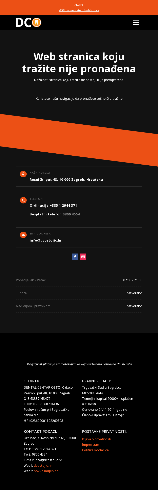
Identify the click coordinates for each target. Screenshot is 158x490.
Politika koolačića (95, 450)
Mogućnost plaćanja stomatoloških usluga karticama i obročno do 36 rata (79, 364)
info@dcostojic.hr (46, 240)
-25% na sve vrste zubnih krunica (79, 10)
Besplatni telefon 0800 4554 (55, 214)
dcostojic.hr (43, 465)
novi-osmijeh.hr (46, 471)
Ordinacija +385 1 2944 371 (53, 205)
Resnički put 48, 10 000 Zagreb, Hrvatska (66, 179)
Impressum (90, 444)
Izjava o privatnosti (96, 439)
